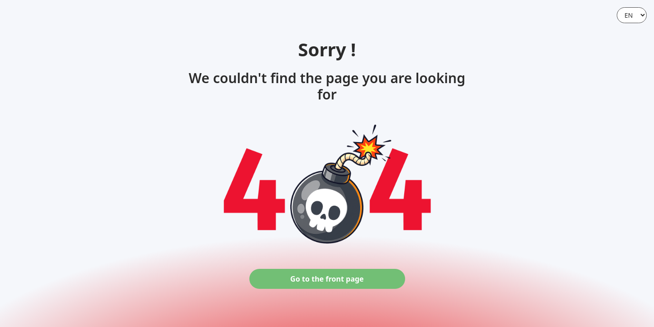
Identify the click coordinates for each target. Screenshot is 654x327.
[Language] (632, 15)
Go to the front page (327, 279)
